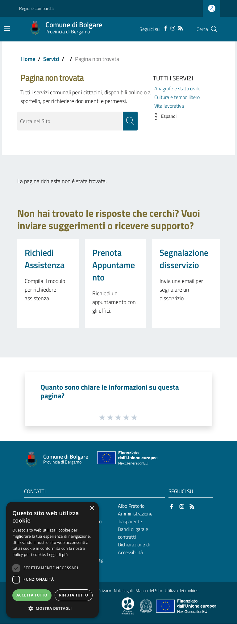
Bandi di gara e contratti (133, 533)
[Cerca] (214, 29)
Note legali (123, 591)
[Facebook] (166, 27)
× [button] (91, 508)
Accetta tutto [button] (31, 595)
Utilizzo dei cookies (181, 591)
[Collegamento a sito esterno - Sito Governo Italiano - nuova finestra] (146, 606)
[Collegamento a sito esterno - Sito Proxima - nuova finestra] (128, 606)
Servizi (51, 59)
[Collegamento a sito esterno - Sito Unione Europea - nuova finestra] (126, 459)
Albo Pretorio (131, 506)
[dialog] (52, 560)
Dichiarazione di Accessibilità (134, 548)
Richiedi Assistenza (44, 258)
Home (28, 59)
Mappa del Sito (148, 591)
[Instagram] (173, 27)
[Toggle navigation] (6, 28)
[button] (163, 117)
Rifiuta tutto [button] (73, 595)
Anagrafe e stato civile (177, 88)
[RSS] (180, 27)
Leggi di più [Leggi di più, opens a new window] (57, 554)
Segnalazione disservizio (184, 258)
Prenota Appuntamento (113, 265)
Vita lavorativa (169, 105)
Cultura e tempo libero (177, 97)
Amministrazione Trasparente (135, 517)
